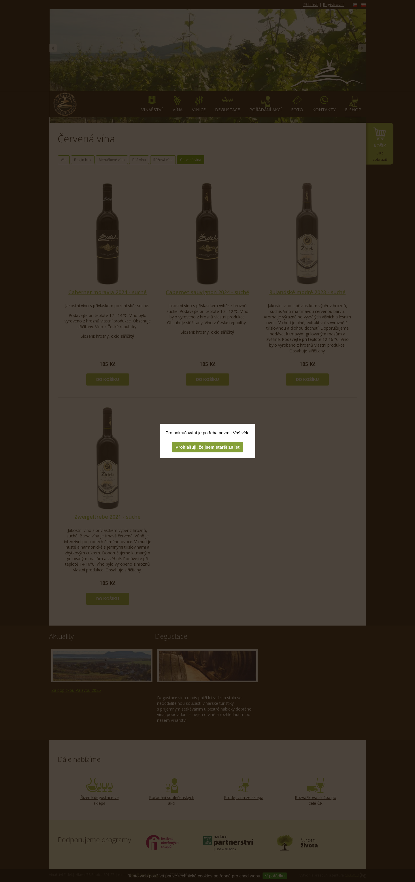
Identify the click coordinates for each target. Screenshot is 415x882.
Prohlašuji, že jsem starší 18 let (207, 447)
